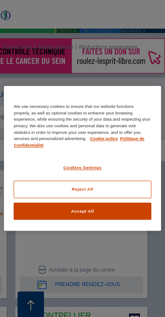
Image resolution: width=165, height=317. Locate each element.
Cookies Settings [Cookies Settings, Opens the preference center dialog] (82, 168)
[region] (82, 158)
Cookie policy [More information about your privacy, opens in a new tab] (103, 138)
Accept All (82, 211)
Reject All (82, 189)
